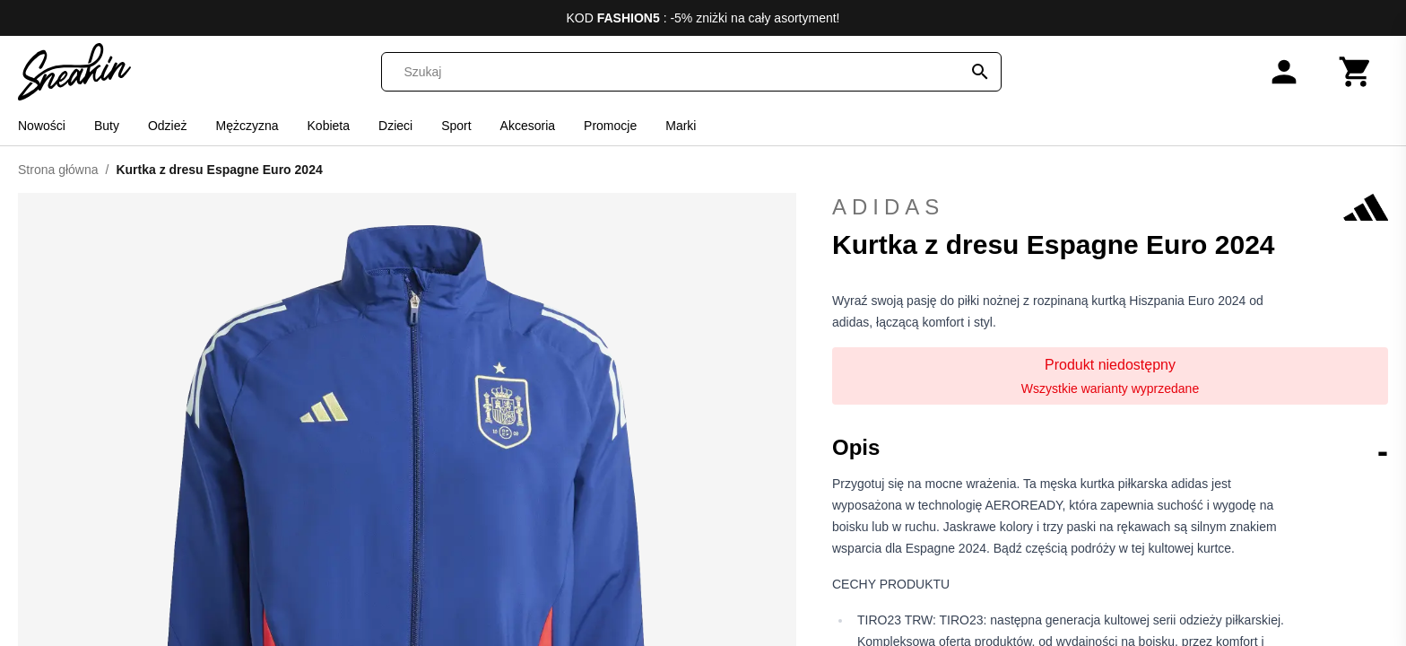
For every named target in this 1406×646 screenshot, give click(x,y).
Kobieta (329, 125)
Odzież (167, 125)
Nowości (41, 125)
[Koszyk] (1356, 72)
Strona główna (58, 169)
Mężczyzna (247, 125)
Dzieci (395, 125)
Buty (106, 125)
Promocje (610, 125)
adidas (1110, 207)
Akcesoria (527, 125)
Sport (456, 125)
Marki (680, 125)
